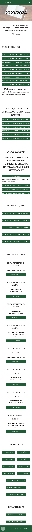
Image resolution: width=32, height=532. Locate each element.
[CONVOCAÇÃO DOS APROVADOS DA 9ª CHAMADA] (16, 81)
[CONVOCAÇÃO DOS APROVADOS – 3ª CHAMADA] (16, 58)
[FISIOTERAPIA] (8, 459)
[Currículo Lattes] (16, 176)
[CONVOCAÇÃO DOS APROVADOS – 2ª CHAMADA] (16, 55)
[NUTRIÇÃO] (23, 459)
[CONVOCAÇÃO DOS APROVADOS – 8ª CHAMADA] (16, 77)
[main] (16, 13)
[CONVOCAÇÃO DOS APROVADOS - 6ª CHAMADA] (16, 70)
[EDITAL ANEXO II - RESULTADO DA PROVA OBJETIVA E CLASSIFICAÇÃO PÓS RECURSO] (16, 221)
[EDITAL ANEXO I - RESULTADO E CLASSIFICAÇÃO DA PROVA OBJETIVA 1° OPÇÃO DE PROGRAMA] (16, 235)
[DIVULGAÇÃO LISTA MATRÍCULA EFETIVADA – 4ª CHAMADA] (16, 131)
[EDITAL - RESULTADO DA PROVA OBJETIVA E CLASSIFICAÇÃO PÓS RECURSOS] (16, 193)
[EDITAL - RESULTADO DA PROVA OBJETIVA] (16, 228)
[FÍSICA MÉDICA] (8, 473)
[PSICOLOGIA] (23, 473)
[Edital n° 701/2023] (16, 275)
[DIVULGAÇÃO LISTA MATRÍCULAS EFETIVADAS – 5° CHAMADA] (16, 135)
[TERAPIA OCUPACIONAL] (16, 494)
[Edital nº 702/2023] (16, 296)
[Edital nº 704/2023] (16, 341)
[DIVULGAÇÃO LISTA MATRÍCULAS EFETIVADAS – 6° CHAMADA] (16, 139)
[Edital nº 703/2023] (16, 407)
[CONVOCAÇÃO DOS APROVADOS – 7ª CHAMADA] (16, 73)
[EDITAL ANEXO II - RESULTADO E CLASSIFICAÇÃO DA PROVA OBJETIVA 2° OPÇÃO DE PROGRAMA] (16, 242)
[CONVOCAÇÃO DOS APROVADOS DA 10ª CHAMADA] (16, 84)
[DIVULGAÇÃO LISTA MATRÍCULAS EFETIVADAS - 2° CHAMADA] (16, 123)
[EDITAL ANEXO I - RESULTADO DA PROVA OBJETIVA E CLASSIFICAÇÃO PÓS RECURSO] (16, 213)
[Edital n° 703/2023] (16, 318)
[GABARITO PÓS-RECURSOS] (16, 515)
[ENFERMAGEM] (8, 452)
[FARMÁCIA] (23, 452)
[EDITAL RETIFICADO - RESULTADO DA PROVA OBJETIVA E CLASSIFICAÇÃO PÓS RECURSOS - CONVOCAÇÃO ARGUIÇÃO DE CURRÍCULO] (16, 189)
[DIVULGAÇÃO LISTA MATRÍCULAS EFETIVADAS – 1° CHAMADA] (16, 119)
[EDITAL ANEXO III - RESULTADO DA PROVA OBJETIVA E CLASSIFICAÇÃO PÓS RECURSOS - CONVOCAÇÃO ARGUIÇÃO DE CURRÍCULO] (16, 185)
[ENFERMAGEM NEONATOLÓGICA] (16, 487)
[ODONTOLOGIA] (8, 466)
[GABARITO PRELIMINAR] (16, 522)
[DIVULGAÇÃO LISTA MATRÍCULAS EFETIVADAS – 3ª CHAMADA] (16, 127)
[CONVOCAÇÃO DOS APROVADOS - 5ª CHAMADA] (16, 66)
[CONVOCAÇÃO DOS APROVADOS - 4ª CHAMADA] (16, 62)
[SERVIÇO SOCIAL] (23, 466)
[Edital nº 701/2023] (16, 362)
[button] (2, 2)
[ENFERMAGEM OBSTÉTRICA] (16, 480)
